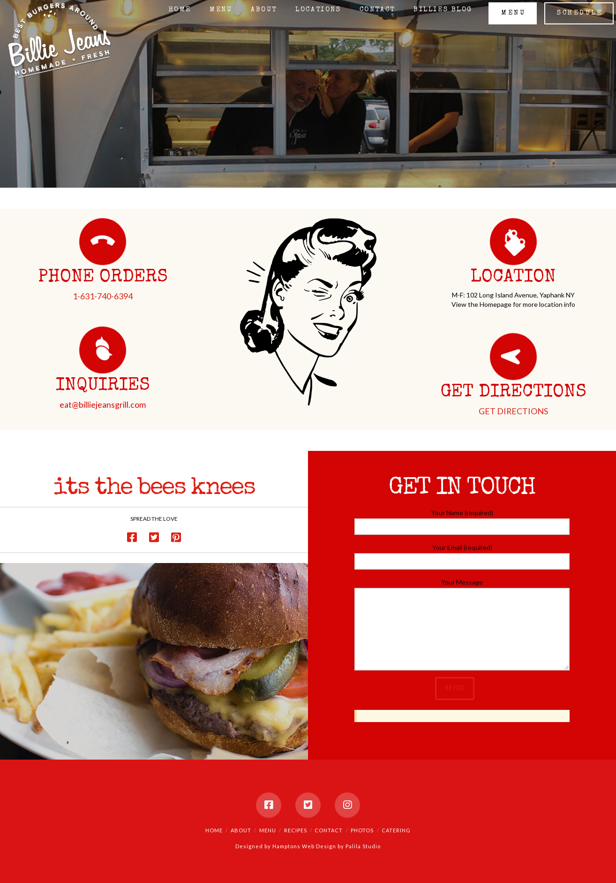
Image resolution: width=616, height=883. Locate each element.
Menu (267, 830)
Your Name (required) (462, 520)
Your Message (462, 588)
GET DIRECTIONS (513, 411)
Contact (329, 830)
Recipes (295, 830)
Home (214, 830)
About (241, 830)
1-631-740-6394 (103, 296)
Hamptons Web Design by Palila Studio (326, 846)
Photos (362, 830)
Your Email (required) (462, 554)
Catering (396, 830)
